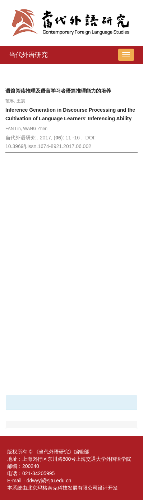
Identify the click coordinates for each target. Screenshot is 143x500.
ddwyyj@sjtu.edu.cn (49, 480)
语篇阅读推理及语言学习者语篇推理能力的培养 (58, 91)
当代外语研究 (28, 54)
